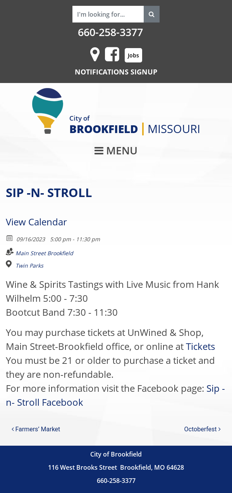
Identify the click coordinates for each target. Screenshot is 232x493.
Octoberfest (202, 429)
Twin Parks (29, 265)
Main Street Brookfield (44, 253)
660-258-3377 (110, 32)
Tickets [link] (200, 346)
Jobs (133, 55)
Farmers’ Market (36, 429)
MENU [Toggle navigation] (116, 150)
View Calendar (36, 221)
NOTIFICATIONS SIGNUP (116, 71)
